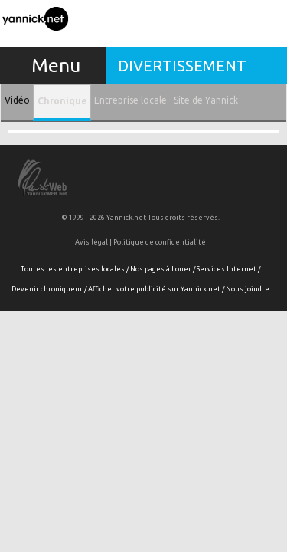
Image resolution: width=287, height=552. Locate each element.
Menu (55, 65)
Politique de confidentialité (159, 242)
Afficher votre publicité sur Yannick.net (154, 289)
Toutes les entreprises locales (73, 269)
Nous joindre (247, 289)
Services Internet (226, 269)
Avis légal (91, 242)
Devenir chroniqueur (47, 289)
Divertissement (182, 65)
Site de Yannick (206, 100)
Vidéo (17, 100)
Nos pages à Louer (160, 269)
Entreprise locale (130, 100)
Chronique (62, 101)
